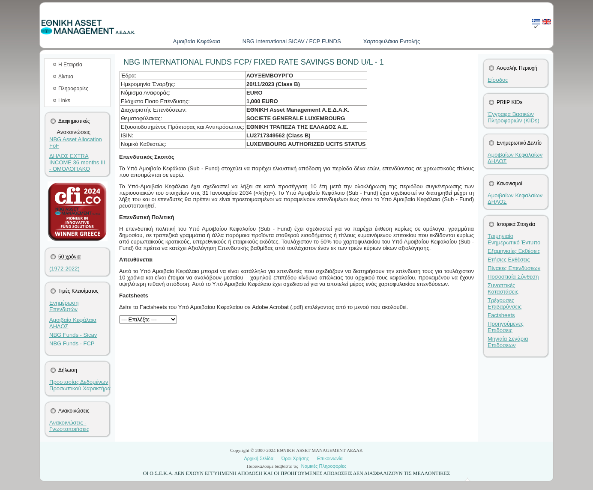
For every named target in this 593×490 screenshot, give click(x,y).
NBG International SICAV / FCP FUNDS (292, 41)
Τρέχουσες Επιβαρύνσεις (505, 303)
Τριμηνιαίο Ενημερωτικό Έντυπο (514, 239)
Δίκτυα (65, 77)
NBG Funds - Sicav (73, 335)
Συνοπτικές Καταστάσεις (503, 288)
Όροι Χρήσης (295, 458)
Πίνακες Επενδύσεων (514, 268)
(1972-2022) (64, 268)
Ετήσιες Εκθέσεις (509, 259)
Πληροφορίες (73, 89)
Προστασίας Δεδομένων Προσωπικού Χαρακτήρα (80, 385)
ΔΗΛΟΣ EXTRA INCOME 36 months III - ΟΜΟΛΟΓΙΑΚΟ (77, 162)
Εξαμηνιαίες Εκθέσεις (514, 251)
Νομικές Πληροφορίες (324, 466)
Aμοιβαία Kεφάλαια (196, 41)
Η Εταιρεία (70, 65)
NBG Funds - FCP (71, 343)
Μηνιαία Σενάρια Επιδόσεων (508, 342)
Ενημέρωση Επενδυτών (64, 306)
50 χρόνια (69, 257)
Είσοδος (498, 80)
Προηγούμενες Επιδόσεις (506, 327)
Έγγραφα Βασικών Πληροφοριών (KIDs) (513, 117)
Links (64, 101)
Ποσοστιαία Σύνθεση (513, 276)
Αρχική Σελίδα (258, 458)
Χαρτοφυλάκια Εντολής (391, 41)
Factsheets (501, 315)
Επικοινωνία (330, 458)
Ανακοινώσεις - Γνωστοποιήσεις (69, 425)
